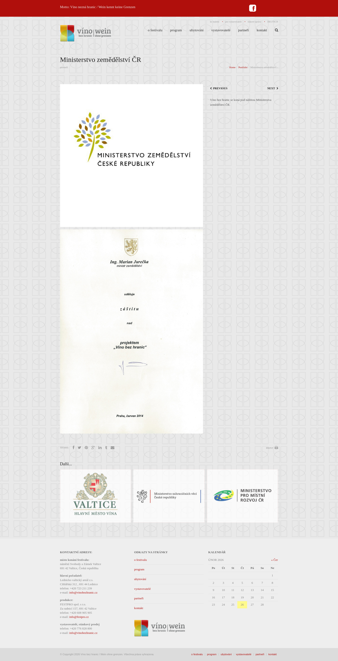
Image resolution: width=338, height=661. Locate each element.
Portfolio (243, 67)
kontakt (138, 608)
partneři (138, 598)
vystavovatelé (142, 589)
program (139, 569)
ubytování (140, 579)
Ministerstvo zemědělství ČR (100, 59)
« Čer (274, 560)
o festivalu (140, 560)
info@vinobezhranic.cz (83, 592)
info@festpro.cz (79, 617)
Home (232, 67)
